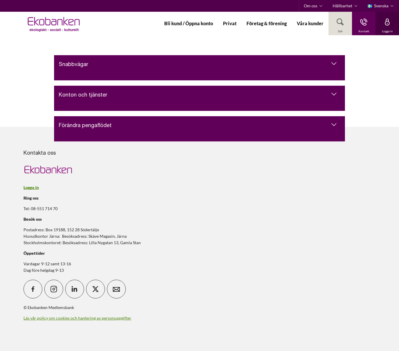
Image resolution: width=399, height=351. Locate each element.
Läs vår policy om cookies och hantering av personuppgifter (77, 317)
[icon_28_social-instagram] (53, 289)
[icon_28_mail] (116, 289)
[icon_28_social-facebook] (33, 289)
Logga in (31, 187)
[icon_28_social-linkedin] (74, 289)
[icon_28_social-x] (95, 289)
